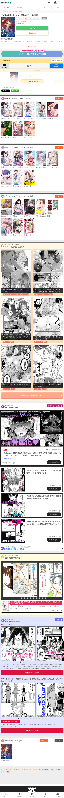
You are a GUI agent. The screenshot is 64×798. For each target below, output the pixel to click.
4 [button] (27, 598)
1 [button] (18, 598)
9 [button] (42, 598)
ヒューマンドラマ (18, 11)
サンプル (32, 28)
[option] (20, 579)
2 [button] (21, 598)
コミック (3, 11)
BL (44, 7)
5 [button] (30, 598)
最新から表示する (57, 60)
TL (32, 7)
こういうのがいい (8, 625)
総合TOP (6, 7)
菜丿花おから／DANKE (25, 21)
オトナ (57, 7)
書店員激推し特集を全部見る (33, 548)
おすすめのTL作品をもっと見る (32, 395)
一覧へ (58, 98)
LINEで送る (15, 90)
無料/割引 (19, 7)
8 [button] (39, 598)
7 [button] (36, 598)
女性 (10, 11)
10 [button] (45, 598)
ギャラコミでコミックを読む (32, 53)
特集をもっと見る (54, 406)
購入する (57, 65)
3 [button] (24, 598)
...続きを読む (58, 668)
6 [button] (33, 598)
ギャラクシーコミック (8, 770)
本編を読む (32, 33)
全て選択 (4, 67)
